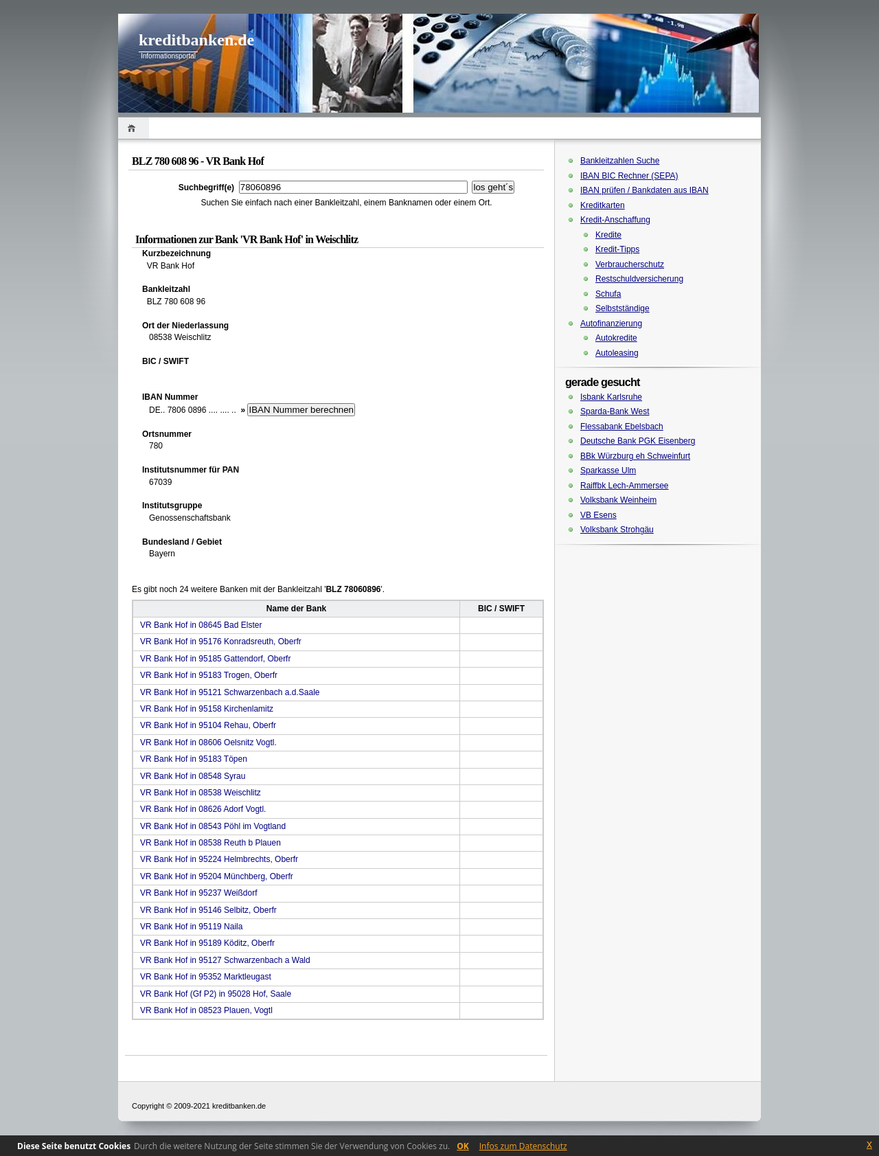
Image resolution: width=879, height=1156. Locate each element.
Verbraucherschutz (629, 264)
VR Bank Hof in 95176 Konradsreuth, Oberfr (220, 641)
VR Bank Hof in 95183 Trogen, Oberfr (208, 675)
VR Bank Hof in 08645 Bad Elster (201, 625)
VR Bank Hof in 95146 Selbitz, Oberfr (208, 910)
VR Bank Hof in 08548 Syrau (192, 776)
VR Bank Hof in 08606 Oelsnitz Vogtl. (208, 742)
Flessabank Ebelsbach (621, 426)
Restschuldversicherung (639, 279)
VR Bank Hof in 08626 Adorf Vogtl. (203, 809)
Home (133, 128)
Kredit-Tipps (617, 249)
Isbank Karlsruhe (611, 397)
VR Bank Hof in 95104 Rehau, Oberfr (208, 725)
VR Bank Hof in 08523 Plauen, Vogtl (206, 1010)
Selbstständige (622, 308)
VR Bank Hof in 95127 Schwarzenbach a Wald (225, 960)
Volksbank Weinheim (618, 500)
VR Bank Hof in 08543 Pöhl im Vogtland (213, 826)
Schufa (608, 294)
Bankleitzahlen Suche (619, 161)
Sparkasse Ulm (608, 470)
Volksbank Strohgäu (617, 529)
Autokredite (616, 338)
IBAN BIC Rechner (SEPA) (629, 176)
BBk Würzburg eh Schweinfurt (635, 456)
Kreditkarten (602, 205)
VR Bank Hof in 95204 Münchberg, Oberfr (216, 876)
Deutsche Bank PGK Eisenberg (637, 441)
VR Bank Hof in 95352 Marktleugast (205, 977)
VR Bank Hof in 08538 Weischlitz (200, 792)
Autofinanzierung (611, 323)
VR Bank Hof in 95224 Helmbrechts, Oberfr (219, 859)
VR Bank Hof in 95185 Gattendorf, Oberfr (215, 659)
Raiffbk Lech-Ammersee (624, 485)
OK (463, 1146)
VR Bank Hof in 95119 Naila (191, 926)
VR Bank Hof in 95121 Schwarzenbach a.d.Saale (230, 692)
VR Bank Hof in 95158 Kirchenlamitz (206, 709)
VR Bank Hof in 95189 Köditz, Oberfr (207, 943)
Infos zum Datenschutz (523, 1146)
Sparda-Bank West (615, 411)
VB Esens (598, 515)
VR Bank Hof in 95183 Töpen (193, 759)
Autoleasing (617, 353)
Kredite (608, 235)
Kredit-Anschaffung (615, 220)
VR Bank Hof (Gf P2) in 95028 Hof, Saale (215, 994)
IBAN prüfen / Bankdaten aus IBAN (644, 190)
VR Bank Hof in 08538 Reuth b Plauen (210, 843)
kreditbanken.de (196, 40)
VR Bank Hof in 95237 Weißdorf (199, 893)
